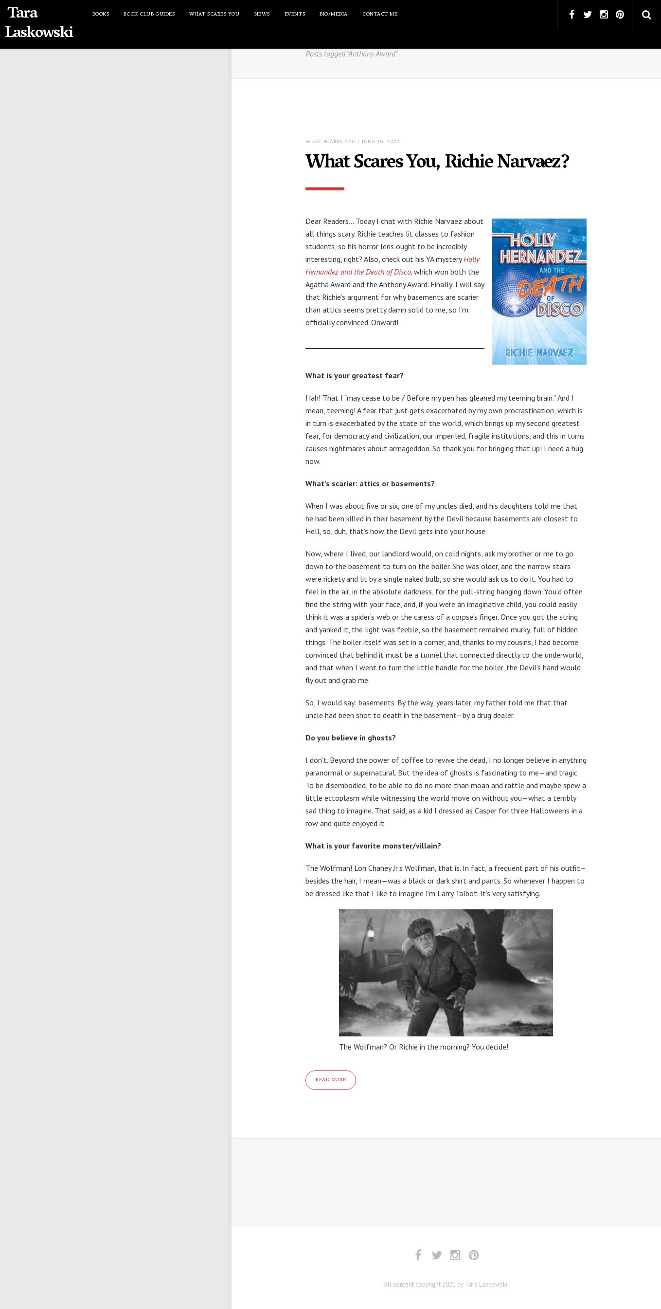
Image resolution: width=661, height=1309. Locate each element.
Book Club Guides (149, 14)
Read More (331, 1079)
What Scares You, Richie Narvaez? (441, 163)
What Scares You (214, 14)
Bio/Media (334, 14)
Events (295, 14)
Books (100, 14)
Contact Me (380, 14)
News (262, 14)
